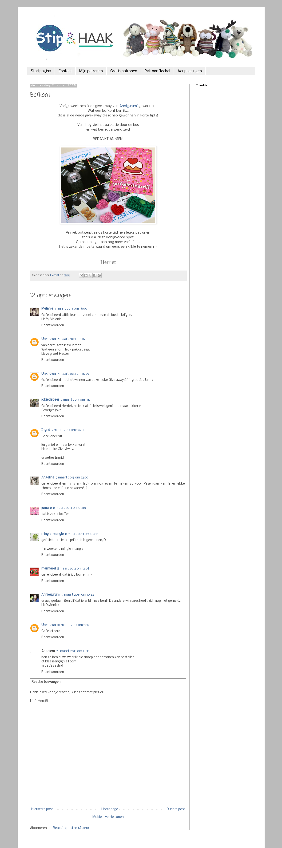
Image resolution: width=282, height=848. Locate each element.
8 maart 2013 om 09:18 (69, 508)
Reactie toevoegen (46, 682)
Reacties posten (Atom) (71, 828)
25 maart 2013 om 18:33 (73, 651)
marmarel (48, 568)
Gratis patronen (123, 71)
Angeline (47, 477)
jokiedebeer (50, 400)
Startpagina (41, 71)
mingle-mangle (52, 534)
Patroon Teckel (157, 71)
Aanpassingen (190, 71)
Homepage (109, 809)
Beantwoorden (52, 325)
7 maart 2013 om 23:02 (72, 477)
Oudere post (176, 809)
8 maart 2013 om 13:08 (73, 568)
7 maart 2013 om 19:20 (68, 430)
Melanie (47, 309)
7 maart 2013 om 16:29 (73, 374)
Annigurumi (128, 106)
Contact (65, 71)
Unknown (48, 339)
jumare (46, 508)
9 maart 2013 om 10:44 (78, 595)
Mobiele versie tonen (108, 817)
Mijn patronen (91, 71)
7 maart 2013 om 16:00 (71, 309)
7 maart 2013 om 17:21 (76, 400)
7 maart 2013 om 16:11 (72, 339)
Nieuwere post (42, 809)
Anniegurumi (50, 595)
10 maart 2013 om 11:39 (73, 625)
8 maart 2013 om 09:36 (82, 534)
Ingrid (45, 430)
